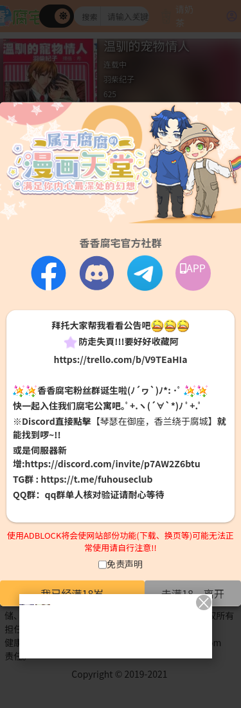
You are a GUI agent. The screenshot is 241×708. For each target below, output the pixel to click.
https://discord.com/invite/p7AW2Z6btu (113, 463)
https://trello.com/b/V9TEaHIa (120, 358)
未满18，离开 (192, 593)
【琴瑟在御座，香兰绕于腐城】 (154, 421)
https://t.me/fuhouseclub (96, 478)
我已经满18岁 (72, 593)
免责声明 (125, 563)
